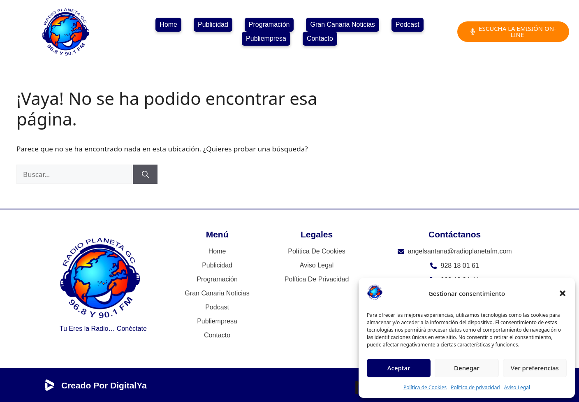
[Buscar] (145, 174)
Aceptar (398, 368)
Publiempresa (266, 38)
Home (168, 24)
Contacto (320, 38)
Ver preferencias (535, 368)
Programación (269, 24)
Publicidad (213, 24)
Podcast (407, 24)
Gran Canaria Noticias (342, 24)
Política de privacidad (475, 387)
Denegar (466, 368)
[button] (562, 293)
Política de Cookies (425, 387)
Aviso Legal (517, 387)
